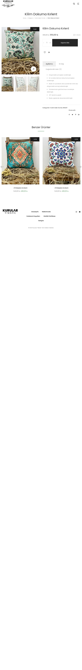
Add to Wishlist (45, 52)
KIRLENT (65, 108)
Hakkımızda (46, 212)
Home (24, 18)
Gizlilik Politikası (49, 216)
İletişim (41, 221)
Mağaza (30, 18)
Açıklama (49, 64)
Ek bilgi (61, 64)
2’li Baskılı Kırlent (20, 188)
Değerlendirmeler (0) (54, 69)
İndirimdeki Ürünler (40, 18)
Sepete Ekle (65, 43)
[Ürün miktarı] (47, 42)
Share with (72, 110)
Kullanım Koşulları (33, 216)
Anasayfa (34, 212)
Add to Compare (49, 52)
